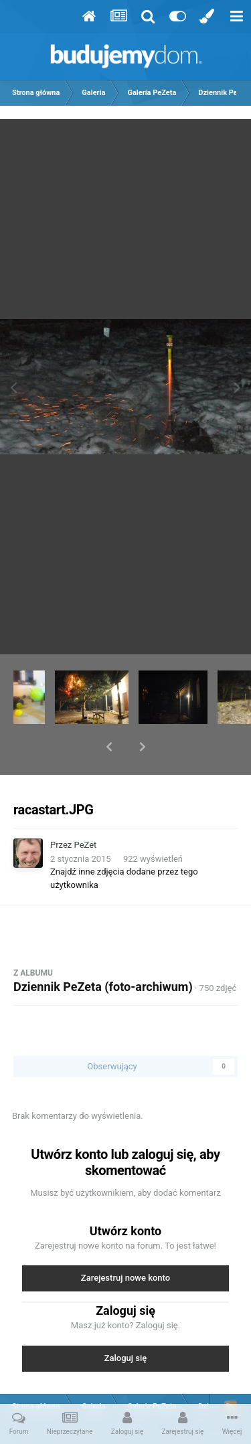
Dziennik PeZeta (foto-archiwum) (103, 952)
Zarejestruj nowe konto (125, 1243)
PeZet (85, 810)
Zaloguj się (125, 1323)
